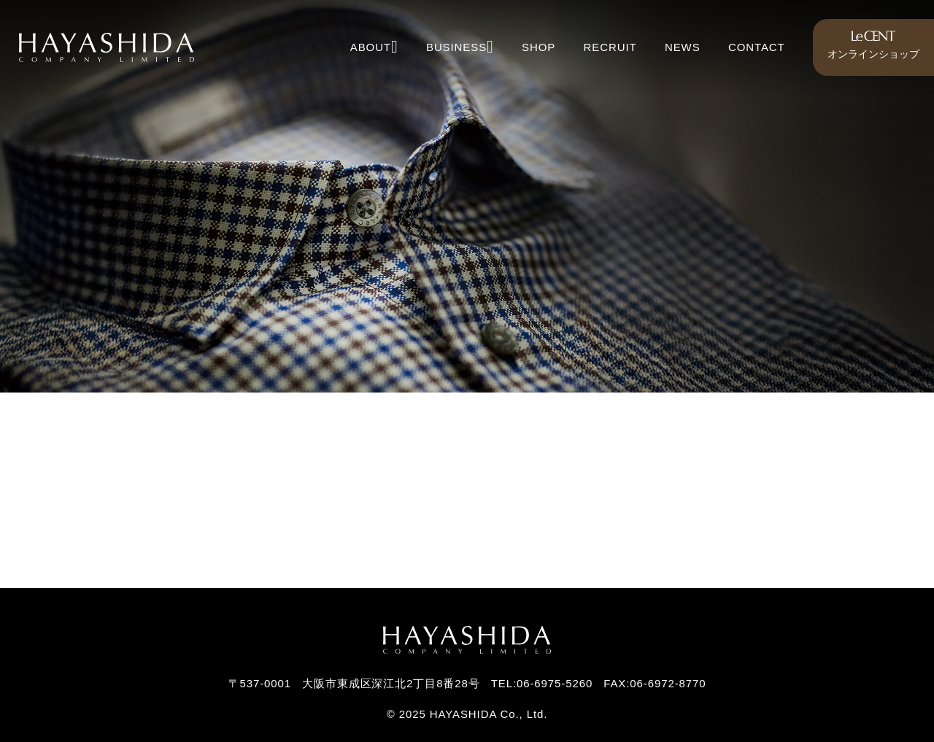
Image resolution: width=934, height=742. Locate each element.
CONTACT (756, 47)
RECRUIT (610, 47)
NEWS (682, 47)
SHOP (538, 47)
